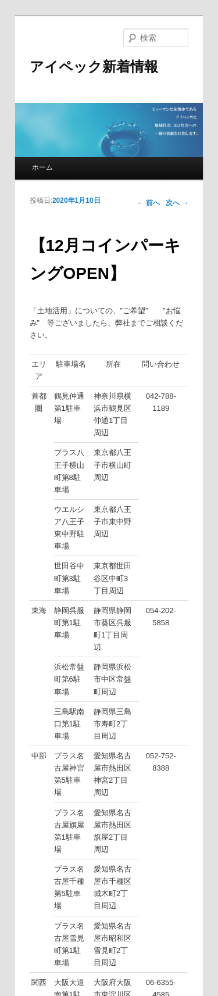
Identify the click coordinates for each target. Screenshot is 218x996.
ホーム (42, 167)
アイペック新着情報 (94, 66)
